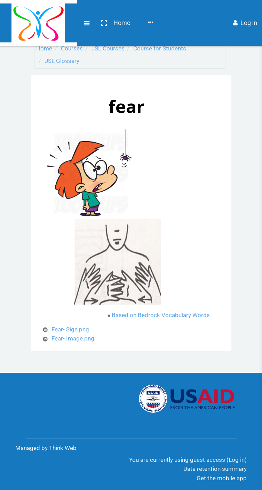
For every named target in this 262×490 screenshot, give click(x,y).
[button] (54, 11)
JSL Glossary (62, 60)
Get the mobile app (222, 478)
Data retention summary (215, 468)
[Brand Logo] (14, 11)
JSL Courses (108, 48)
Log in (245, 11)
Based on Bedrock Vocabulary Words (161, 315)
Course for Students (159, 48)
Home (72, 11)
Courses (97, 11)
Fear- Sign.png (70, 329)
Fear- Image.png (72, 338)
